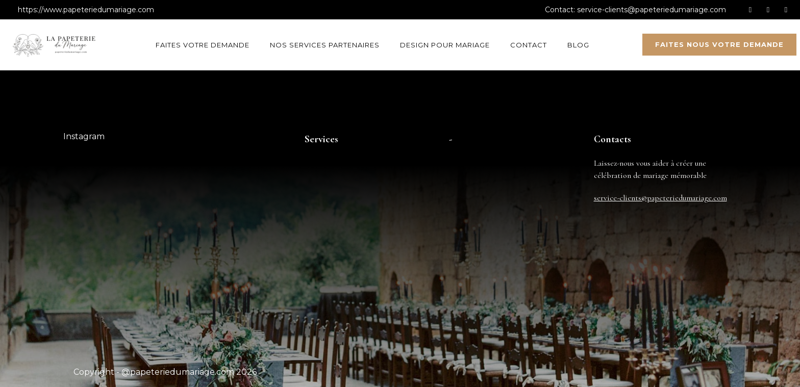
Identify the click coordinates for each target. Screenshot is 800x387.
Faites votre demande (202, 45)
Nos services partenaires (325, 45)
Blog (578, 45)
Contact (528, 45)
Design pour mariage (445, 45)
